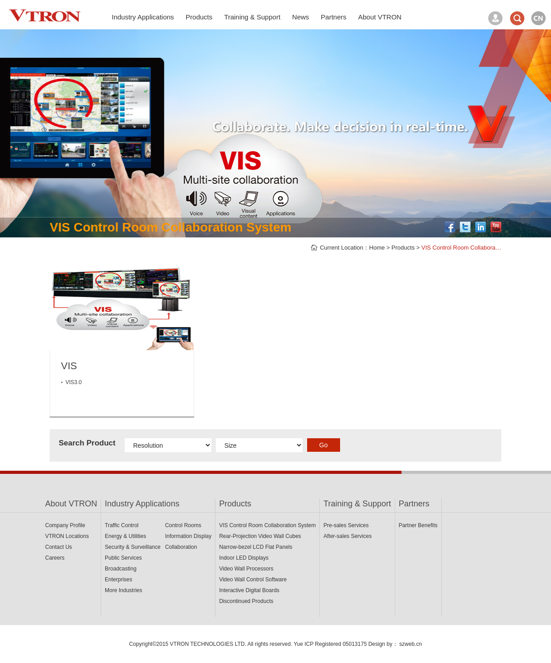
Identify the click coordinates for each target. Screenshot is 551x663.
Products (403, 247)
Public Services (123, 558)
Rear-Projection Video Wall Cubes (260, 536)
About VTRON (71, 503)
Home (377, 247)
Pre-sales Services (346, 525)
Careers (55, 558)
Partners (414, 503)
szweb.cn (410, 644)
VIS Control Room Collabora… (461, 247)
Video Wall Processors (246, 569)
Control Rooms (183, 525)
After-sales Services (347, 536)
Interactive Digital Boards (249, 590)
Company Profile (65, 525)
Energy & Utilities (125, 536)
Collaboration (181, 547)
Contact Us (58, 547)
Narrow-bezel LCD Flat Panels (255, 547)
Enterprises (118, 579)
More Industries (123, 590)
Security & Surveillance (132, 547)
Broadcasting (120, 569)
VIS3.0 (73, 382)
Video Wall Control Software (252, 579)
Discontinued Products (246, 601)
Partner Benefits (418, 525)
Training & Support (357, 503)
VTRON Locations (67, 536)
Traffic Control (122, 525)
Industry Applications (142, 503)
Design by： (382, 644)
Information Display (188, 536)
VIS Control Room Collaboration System (267, 525)
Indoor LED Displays (243, 558)
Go (323, 445)
